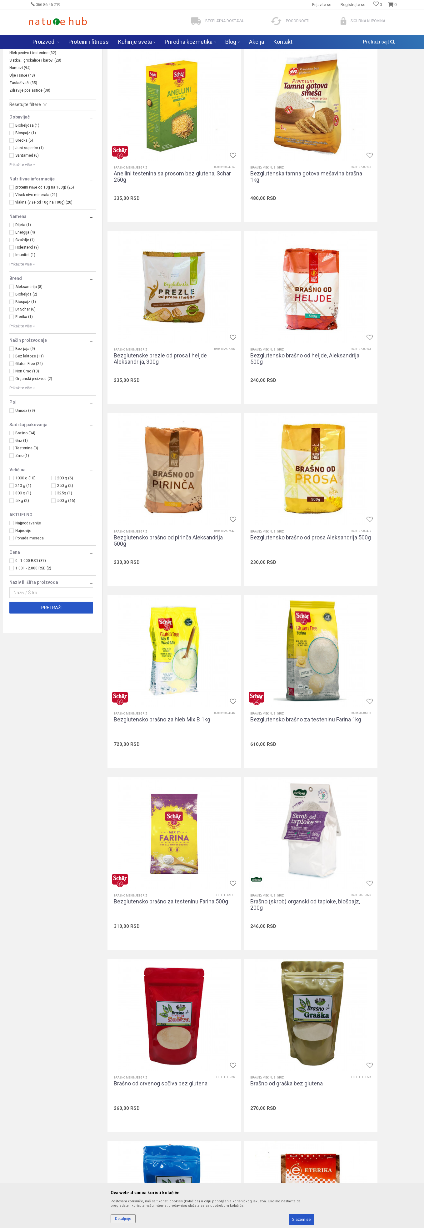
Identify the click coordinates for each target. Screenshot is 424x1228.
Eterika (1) (24, 366)
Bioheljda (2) (26, 343)
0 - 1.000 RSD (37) (30, 610)
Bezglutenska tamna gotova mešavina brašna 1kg (254, 195)
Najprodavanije (28, 572)
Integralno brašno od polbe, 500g (366, 1101)
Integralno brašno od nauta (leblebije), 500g (146, 1104)
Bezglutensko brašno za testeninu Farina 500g (368, 498)
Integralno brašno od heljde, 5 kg (366, 949)
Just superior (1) (29, 197)
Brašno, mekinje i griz (31, 94)
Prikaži (352, 65)
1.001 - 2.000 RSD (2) (33, 617)
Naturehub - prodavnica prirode (54, 53)
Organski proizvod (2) (33, 428)
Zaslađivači (23, 132)
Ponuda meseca (29, 587)
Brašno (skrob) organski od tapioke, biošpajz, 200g (157, 649)
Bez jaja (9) (25, 398)
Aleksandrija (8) (28, 336)
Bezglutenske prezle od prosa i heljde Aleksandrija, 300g (364, 195)
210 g (23, 534)
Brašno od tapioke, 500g (249, 798)
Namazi (20, 117)
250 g (65, 534)
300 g (23, 542)
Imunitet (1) (25, 304)
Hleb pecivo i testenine (32, 102)
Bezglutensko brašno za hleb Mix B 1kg (157, 498)
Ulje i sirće (22, 124)
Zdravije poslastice (29, 139)
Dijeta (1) (23, 274)
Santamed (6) (27, 204)
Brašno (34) (25, 482)
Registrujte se (353, 4)
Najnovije (23, 580)
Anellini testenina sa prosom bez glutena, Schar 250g (154, 195)
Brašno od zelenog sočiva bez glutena (363, 801)
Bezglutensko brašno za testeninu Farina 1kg (262, 498)
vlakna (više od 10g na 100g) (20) (43, 251)
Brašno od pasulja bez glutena (151, 798)
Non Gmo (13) (27, 420)
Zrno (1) (22, 505)
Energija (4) (25, 281)
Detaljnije (123, 1218)
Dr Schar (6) (25, 358)
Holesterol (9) (27, 296)
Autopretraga (236, 65)
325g (64, 542)
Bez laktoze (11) (29, 405)
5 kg (22, 549)
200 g (65, 527)
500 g (66, 549)
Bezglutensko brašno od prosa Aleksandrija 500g (363, 347)
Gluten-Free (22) (29, 413)
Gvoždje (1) (25, 289)
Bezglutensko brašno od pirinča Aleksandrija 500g (258, 347)
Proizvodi (93, 53)
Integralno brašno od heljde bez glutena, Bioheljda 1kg (259, 952)
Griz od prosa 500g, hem (144, 949)
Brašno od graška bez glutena (362, 646)
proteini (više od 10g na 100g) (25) (44, 236)
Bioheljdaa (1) (27, 174)
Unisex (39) (25, 459)
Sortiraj (263, 65)
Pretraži (51, 656)
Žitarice (19, 87)
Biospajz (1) (25, 182)
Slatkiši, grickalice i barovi (35, 109)
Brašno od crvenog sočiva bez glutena (257, 649)
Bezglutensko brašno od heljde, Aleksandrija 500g (152, 347)
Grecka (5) (24, 189)
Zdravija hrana (118, 53)
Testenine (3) (26, 497)
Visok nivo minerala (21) (36, 244)
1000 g (25, 527)
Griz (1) (21, 490)
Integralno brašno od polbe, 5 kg (259, 1101)
